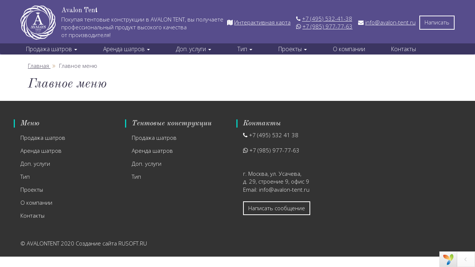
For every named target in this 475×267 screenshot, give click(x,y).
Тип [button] (244, 49)
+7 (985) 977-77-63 (327, 26)
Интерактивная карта (262, 22)
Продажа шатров (42, 137)
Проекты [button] (292, 49)
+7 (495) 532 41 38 (273, 135)
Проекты (31, 189)
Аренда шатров (41, 150)
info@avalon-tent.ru (390, 22)
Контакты (403, 49)
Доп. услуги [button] (193, 49)
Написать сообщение (276, 208)
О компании (349, 49)
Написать (437, 22)
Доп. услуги (35, 163)
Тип (25, 176)
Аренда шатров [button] (126, 49)
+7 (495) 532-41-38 (327, 18)
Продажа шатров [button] (51, 49)
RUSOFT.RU (132, 243)
